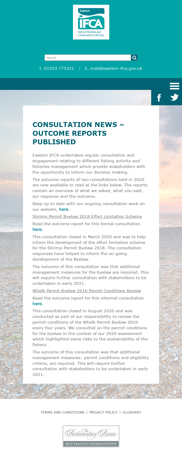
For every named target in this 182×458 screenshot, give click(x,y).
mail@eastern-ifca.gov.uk (116, 68)
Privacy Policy (103, 412)
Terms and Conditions (63, 412)
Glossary (132, 412)
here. (37, 229)
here (63, 209)
